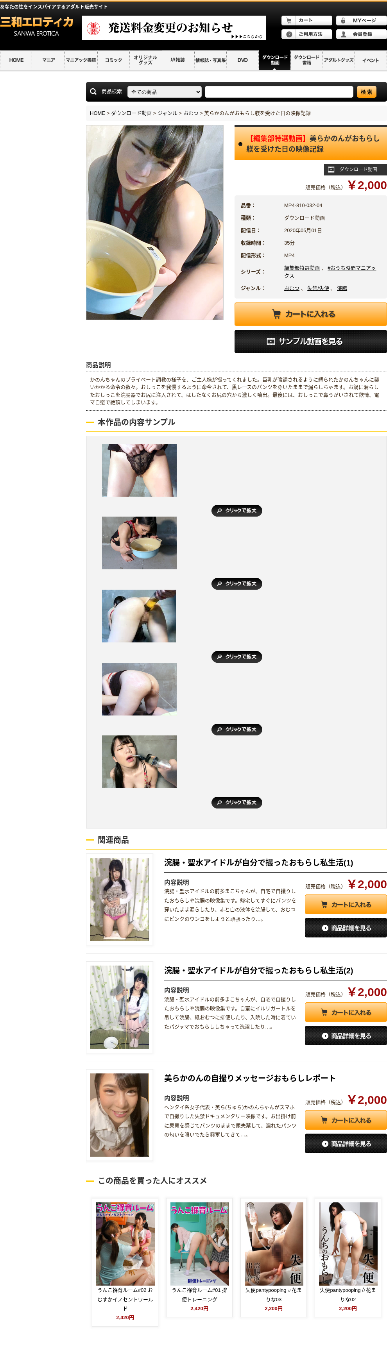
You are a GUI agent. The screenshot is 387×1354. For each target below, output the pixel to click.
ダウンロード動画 (131, 113)
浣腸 (342, 288)
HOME (97, 113)
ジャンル (167, 113)
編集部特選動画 (302, 268)
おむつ (191, 113)
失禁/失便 (318, 288)
